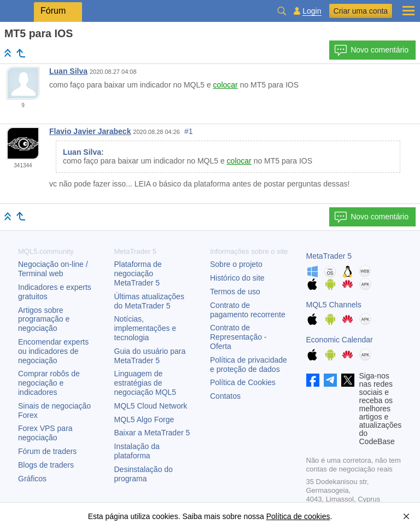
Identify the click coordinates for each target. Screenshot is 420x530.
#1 (188, 131)
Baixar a (152, 432)
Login (311, 11)
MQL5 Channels (333, 304)
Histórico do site (237, 277)
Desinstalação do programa (143, 474)
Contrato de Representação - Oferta (238, 337)
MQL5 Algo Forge (144, 419)
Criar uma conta (361, 11)
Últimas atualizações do (149, 301)
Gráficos (32, 478)
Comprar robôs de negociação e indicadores (49, 383)
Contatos (225, 396)
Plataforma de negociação (138, 273)
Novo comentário (371, 50)
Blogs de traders (46, 465)
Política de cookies (298, 516)
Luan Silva (68, 71)
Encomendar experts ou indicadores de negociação (53, 351)
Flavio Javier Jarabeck (90, 131)
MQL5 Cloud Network (151, 405)
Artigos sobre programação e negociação (43, 319)
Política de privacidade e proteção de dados (248, 365)
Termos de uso (235, 291)
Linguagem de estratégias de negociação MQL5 (145, 383)
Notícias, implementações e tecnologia (145, 328)
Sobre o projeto (236, 264)
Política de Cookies (243, 382)
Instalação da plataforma (137, 451)
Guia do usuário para (150, 356)
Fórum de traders (47, 451)
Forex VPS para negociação (45, 433)
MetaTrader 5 (329, 256)
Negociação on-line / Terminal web (53, 269)
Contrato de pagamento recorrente (247, 310)
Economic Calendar (339, 339)
